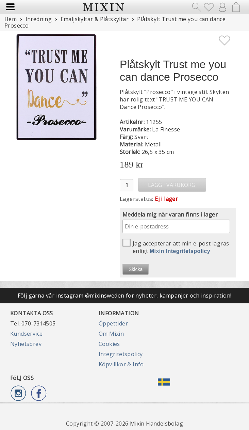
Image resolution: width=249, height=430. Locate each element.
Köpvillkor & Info (121, 364)
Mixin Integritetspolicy (180, 251)
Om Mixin (111, 333)
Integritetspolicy (121, 354)
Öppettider (113, 323)
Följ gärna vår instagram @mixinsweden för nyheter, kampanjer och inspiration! (125, 295)
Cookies (109, 344)
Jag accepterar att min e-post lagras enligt (175, 247)
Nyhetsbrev (26, 344)
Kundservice (26, 333)
